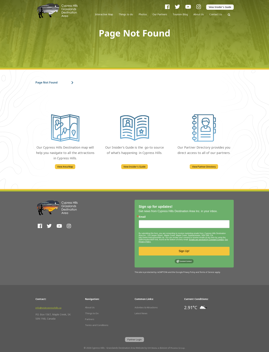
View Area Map (65, 167)
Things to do (126, 14)
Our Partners (159, 14)
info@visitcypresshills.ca (48, 307)
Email (142, 216)
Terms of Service (208, 271)
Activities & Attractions (148, 307)
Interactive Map (104, 14)
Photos (143, 14)
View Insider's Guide (220, 7)
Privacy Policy (189, 271)
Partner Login (134, 339)
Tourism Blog (180, 14)
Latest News (142, 313)
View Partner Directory (204, 167)
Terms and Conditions (97, 324)
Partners (90, 318)
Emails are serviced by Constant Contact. (206, 239)
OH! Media (152, 348)
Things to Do (92, 313)
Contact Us (215, 14)
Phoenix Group (178, 348)
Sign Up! (184, 250)
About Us (198, 14)
